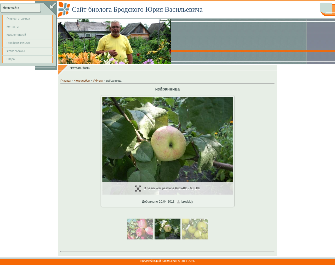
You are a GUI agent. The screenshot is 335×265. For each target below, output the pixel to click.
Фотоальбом (82, 80)
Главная (65, 80)
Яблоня (98, 80)
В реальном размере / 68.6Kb (167, 188)
